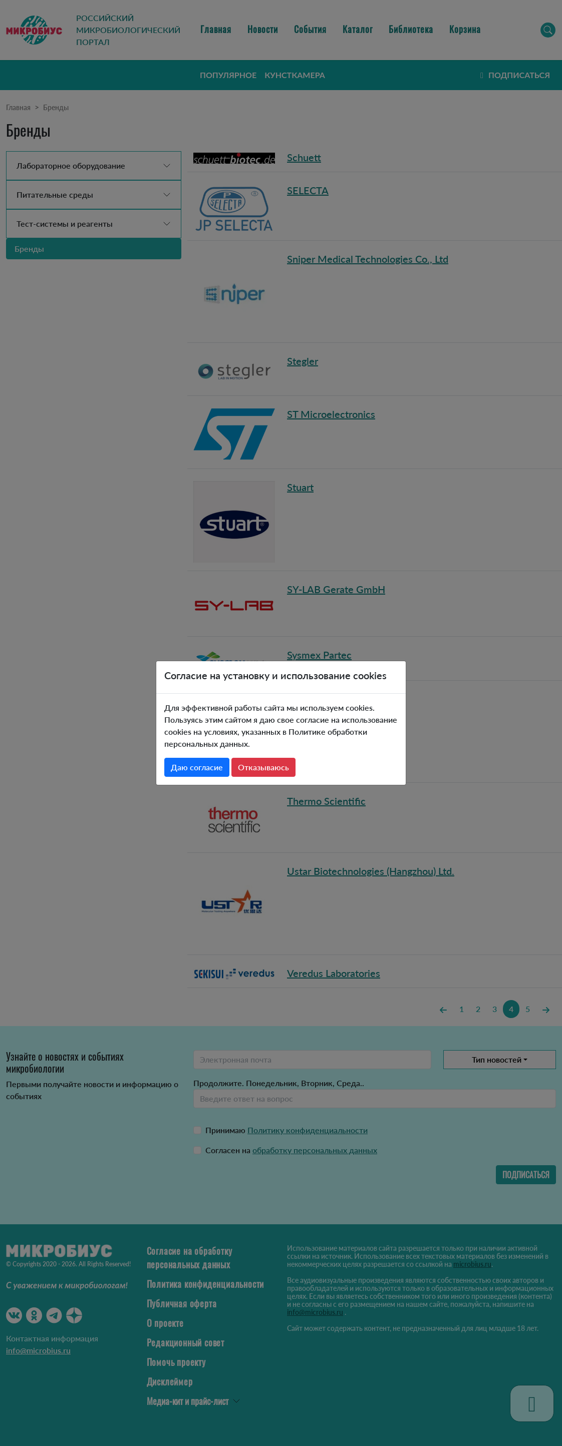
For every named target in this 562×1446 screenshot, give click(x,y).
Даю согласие (197, 767)
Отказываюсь (263, 767)
